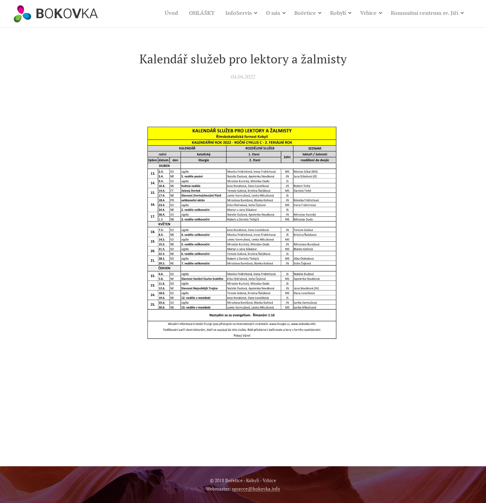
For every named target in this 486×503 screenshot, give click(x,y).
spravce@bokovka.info (256, 488)
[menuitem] (367, 13)
